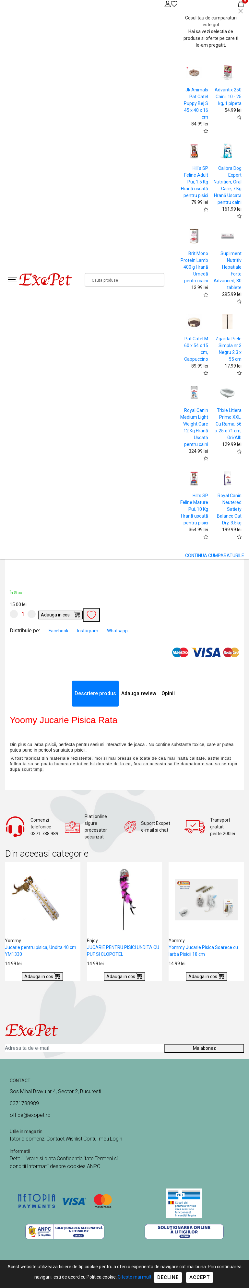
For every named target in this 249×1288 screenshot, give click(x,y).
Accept (199, 1277)
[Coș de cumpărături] (241, 3)
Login (116, 1139)
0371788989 (24, 1103)
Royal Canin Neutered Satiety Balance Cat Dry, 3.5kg (229, 509)
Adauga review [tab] (138, 693)
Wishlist (73, 1139)
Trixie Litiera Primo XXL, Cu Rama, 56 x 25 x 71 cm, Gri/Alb (228, 424)
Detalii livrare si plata (33, 1158)
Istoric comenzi (27, 1139)
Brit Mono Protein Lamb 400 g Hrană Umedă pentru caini (194, 267)
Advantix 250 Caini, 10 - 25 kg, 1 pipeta (228, 96)
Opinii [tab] (168, 693)
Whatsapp (117, 630)
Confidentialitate (75, 1158)
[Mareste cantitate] (32, 614)
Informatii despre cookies (57, 1166)
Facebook (59, 630)
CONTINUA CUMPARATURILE (214, 555)
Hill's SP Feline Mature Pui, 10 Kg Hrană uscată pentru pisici (194, 509)
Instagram (88, 630)
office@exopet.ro (30, 1115)
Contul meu (96, 1139)
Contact (55, 1139)
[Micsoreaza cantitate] (14, 614)
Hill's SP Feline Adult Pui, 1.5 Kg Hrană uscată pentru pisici (194, 182)
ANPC (93, 1166)
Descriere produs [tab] (95, 693)
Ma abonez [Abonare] (204, 1048)
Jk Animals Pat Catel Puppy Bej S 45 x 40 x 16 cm (196, 103)
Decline (168, 1277)
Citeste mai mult (134, 1277)
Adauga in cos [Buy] (60, 614)
